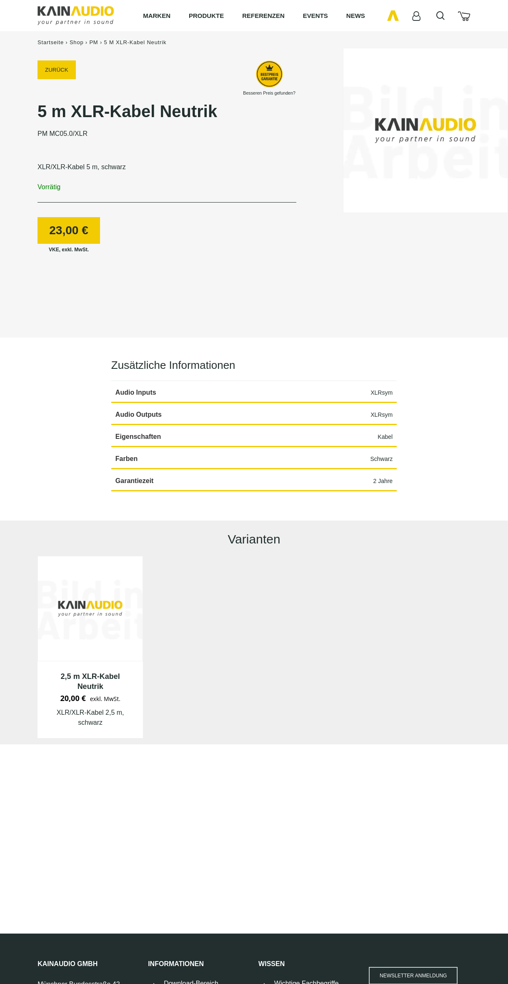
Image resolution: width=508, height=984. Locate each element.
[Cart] (463, 15)
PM (93, 42)
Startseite (51, 42)
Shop (77, 42)
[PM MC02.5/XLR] (90, 608)
